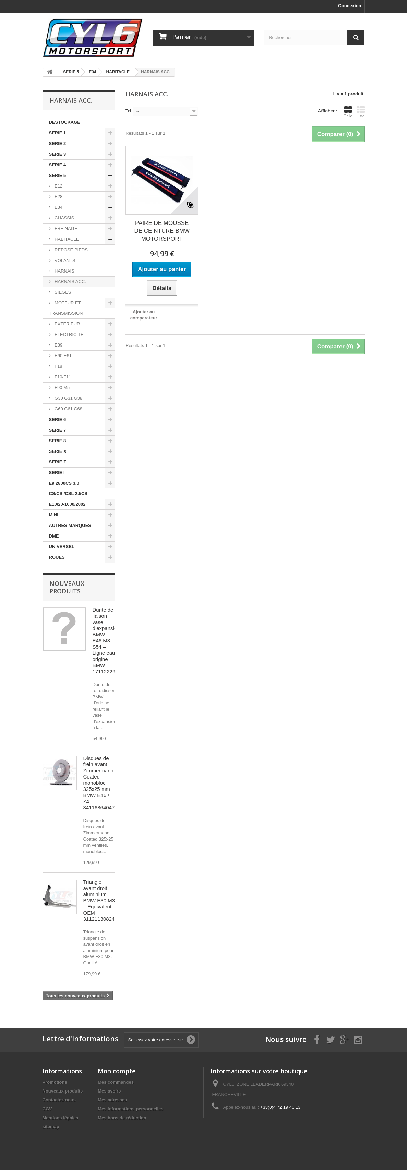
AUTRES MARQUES (70, 525)
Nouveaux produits (66, 587)
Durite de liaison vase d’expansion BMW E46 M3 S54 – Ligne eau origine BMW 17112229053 (108, 640)
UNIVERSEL (61, 546)
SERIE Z (58, 462)
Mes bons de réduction (122, 1117)
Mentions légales (61, 1117)
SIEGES (62, 292)
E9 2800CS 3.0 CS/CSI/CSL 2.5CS (68, 488)
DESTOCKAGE (65, 122)
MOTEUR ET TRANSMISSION (66, 308)
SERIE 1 (57, 132)
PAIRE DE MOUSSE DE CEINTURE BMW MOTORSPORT (162, 231)
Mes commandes (116, 1082)
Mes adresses (112, 1099)
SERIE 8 (57, 440)
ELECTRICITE (68, 334)
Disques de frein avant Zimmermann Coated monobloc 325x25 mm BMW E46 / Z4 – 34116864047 (99, 782)
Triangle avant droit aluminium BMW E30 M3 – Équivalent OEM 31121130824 (99, 900)
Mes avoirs (109, 1091)
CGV (47, 1108)
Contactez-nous (59, 1099)
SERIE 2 (57, 143)
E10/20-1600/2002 (67, 504)
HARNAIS (63, 271)
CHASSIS (63, 217)
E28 (58, 196)
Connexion (349, 5)
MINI (53, 514)
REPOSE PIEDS (70, 249)
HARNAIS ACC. (69, 281)
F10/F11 (62, 376)
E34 (58, 207)
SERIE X (58, 451)
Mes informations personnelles (130, 1108)
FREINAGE (65, 228)
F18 (57, 366)
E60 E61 (62, 355)
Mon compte (117, 1071)
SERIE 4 (57, 164)
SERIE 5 (57, 175)
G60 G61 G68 (68, 408)
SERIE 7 (57, 430)
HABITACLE (66, 239)
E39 (58, 345)
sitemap (51, 1126)
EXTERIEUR (66, 323)
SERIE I (57, 472)
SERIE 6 (57, 419)
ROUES (57, 557)
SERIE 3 (57, 154)
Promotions (55, 1082)
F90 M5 (61, 387)
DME (54, 536)
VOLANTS (64, 260)
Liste (361, 112)
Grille (348, 112)
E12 (58, 186)
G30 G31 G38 (68, 398)
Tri (128, 110)
